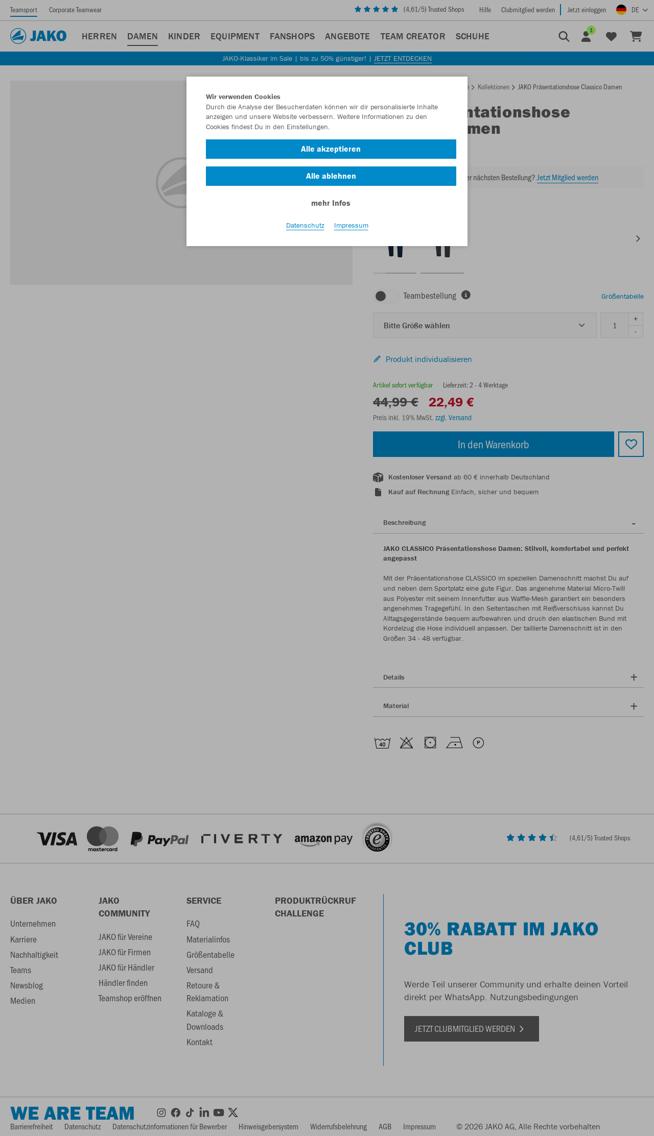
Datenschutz (305, 225)
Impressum (351, 225)
